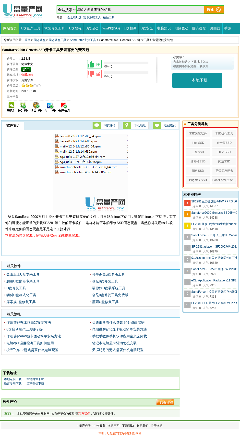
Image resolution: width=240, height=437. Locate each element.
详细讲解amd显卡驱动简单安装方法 (119, 329)
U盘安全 (146, 28)
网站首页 (10, 28)
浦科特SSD (198, 161)
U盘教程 (75, 28)
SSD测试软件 (198, 133)
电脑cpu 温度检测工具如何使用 (30, 343)
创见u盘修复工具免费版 (110, 295)
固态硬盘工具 (57, 40)
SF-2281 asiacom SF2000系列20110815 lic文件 (214, 246)
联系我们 (142, 425)
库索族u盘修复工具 (21, 302)
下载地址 (140, 125)
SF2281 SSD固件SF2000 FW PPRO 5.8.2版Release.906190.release (214, 303)
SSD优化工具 (224, 133)
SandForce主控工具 (83, 40)
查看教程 (27, 75)
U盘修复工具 (16, 288)
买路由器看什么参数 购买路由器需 (118, 322)
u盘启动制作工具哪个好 (24, 329)
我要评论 (166, 402)
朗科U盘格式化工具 (21, 295)
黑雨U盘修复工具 (105, 302)
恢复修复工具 (54, 28)
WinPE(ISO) (111, 28)
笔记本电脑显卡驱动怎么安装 (114, 343)
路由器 (215, 28)
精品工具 (109, 17)
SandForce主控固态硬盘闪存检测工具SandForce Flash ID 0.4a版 (214, 291)
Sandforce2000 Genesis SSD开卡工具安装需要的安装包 (214, 212)
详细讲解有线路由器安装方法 (28, 322)
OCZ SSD (224, 152)
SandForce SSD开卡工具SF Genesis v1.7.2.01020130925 (214, 235)
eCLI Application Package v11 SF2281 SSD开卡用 (214, 280)
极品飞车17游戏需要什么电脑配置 (32, 350)
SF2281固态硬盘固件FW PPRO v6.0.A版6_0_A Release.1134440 (214, 201)
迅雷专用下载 (13, 383)
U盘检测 (130, 28)
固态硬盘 (199, 28)
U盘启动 (91, 28)
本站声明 (114, 425)
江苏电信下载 (35, 383)
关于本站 (157, 425)
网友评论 (110, 125)
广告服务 (99, 425)
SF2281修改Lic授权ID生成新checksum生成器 (214, 224)
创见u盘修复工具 (105, 281)
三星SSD (198, 152)
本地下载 (199, 80)
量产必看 (85, 425)
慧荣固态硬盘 (224, 170)
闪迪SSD (224, 161)
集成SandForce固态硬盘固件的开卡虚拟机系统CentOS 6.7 (214, 258)
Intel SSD (198, 143)
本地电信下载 (13, 379)
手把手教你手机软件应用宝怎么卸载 (119, 336)
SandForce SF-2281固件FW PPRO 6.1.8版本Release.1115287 (214, 269)
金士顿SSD (224, 143)
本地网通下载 (35, 379)
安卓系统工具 (92, 17)
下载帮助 (128, 425)
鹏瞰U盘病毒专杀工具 (23, 281)
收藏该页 (170, 125)
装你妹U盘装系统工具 (108, 288)
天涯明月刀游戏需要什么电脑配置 (118, 350)
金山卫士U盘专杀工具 (23, 274)
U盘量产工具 (30, 28)
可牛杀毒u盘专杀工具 (108, 274)
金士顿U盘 (74, 17)
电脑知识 (164, 28)
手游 (227, 28)
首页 (27, 40)
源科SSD (198, 170)
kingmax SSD (198, 180)
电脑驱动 (181, 28)
